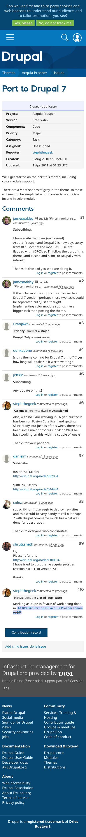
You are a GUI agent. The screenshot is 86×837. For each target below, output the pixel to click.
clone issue (38, 646)
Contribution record (26, 632)
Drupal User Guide (17, 757)
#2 (81, 281)
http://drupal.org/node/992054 (35, 476)
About (7, 776)
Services (51, 712)
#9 (81, 543)
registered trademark (45, 821)
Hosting (50, 717)
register (53, 273)
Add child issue (16, 646)
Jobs (5, 736)
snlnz (17, 502)
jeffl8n (18, 375)
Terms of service (15, 797)
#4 (81, 349)
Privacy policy (13, 802)
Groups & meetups (59, 727)
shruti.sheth (23, 544)
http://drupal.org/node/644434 (35, 489)
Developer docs (15, 762)
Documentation (16, 746)
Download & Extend (61, 746)
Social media (12, 717)
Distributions (55, 767)
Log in (39, 273)
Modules (51, 757)
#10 (80, 589)
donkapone (22, 350)
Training (66, 712)
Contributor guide (59, 722)
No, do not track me (55, 23)
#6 (81, 402)
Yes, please (23, 23)
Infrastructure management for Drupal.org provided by (38, 669)
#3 (81, 323)
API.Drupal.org (14, 767)
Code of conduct (57, 736)
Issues (59, 72)
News (7, 706)
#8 (81, 501)
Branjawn (21, 323)
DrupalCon (53, 731)
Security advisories (17, 731)
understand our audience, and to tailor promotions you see (50, 13)
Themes (8, 72)
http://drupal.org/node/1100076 (36, 560)
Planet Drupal (13, 712)
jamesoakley (23, 218)
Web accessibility (16, 782)
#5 (81, 374)
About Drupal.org (16, 792)
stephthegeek (43, 152)
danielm (19, 456)
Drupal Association (17, 787)
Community (54, 706)
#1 (82, 217)
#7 (81, 455)
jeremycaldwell (38, 411)
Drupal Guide (13, 752)
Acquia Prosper (34, 72)
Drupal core (54, 752)
